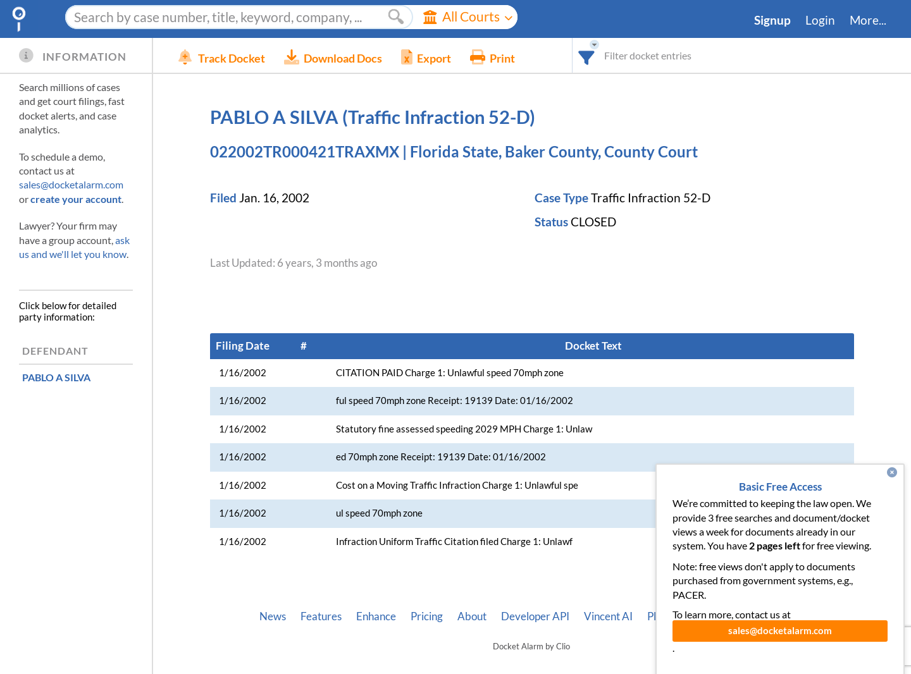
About (471, 616)
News (272, 616)
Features (321, 616)
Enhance (376, 616)
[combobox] (587, 55)
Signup (772, 20)
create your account (75, 199)
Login (820, 20)
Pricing (427, 616)
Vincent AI (608, 616)
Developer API (535, 616)
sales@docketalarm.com (71, 184)
